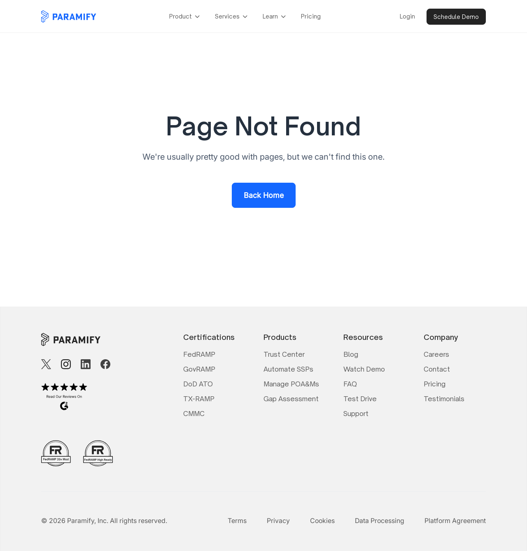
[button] (185, 16)
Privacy (278, 520)
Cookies (322, 520)
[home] (68, 16)
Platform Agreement (455, 520)
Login (407, 16)
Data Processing (379, 520)
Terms (237, 520)
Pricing (311, 16)
